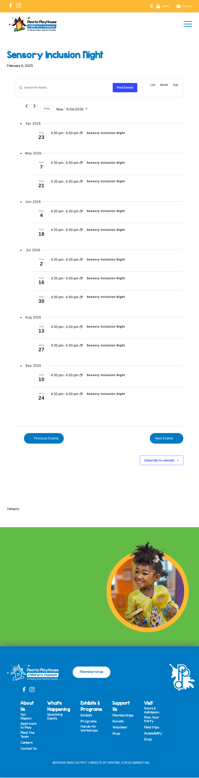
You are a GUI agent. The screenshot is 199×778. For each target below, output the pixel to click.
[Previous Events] (26, 106)
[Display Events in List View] (152, 84)
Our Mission (30, 716)
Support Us (125, 706)
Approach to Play (33, 726)
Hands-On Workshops (93, 729)
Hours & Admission (155, 710)
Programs (93, 722)
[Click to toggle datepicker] (72, 108)
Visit (152, 703)
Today (46, 108)
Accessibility (157, 735)
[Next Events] (34, 106)
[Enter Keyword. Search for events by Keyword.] (64, 87)
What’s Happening (62, 706)
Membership (91, 671)
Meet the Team (32, 735)
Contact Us (33, 750)
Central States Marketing (131, 763)
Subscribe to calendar (159, 460)
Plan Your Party (155, 720)
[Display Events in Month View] (164, 84)
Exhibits (90, 715)
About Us (31, 706)
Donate (122, 722)
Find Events (125, 87)
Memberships (127, 715)
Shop (120, 735)
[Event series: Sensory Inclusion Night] (81, 133)
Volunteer (124, 728)
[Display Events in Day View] (175, 84)
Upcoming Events (59, 716)
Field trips (155, 728)
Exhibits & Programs (95, 706)
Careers (184, 6)
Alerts (162, 6)
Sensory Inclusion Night (106, 133)
